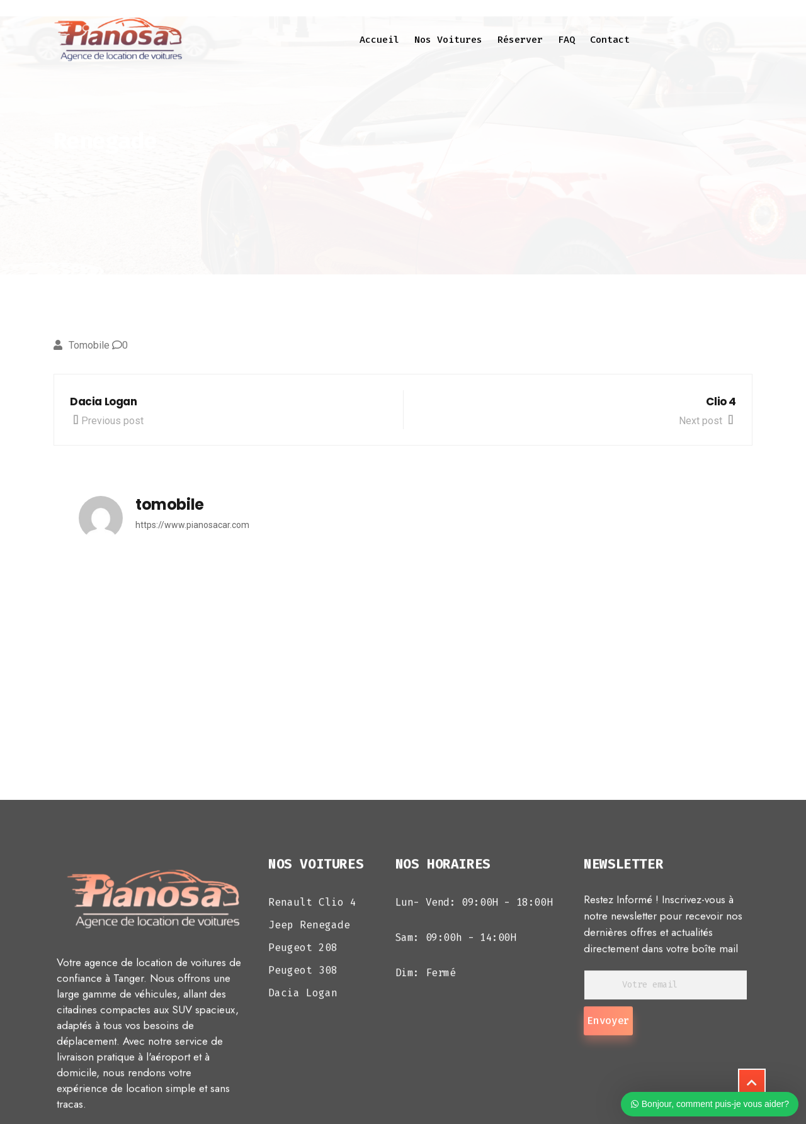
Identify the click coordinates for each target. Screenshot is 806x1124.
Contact (610, 39)
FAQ (566, 39)
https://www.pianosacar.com (192, 525)
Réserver (520, 39)
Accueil (379, 39)
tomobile (89, 345)
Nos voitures (448, 39)
